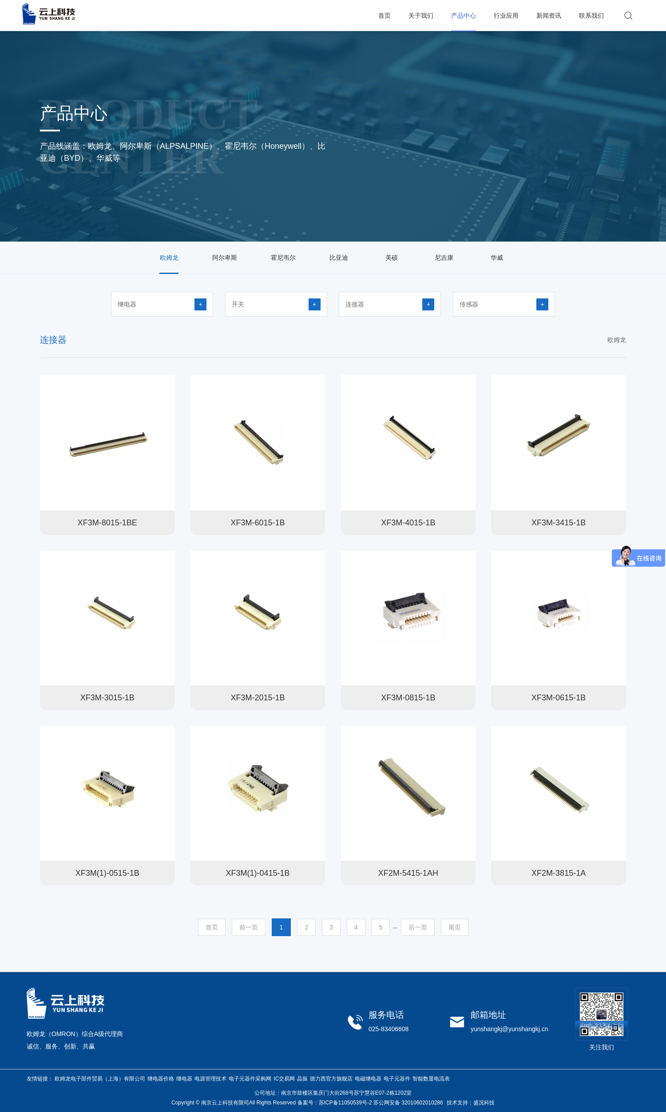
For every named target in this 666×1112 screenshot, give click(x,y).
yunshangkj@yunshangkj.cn (509, 1029)
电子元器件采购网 (250, 1079)
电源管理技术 (210, 1079)
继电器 (184, 1079)
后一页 (417, 927)
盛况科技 (484, 1103)
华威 (497, 257)
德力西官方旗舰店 (331, 1079)
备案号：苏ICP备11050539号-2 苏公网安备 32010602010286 (370, 1103)
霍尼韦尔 (283, 257)
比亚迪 (338, 257)
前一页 (248, 927)
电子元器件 (397, 1079)
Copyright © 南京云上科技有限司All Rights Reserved (233, 1103)
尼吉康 (444, 257)
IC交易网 (284, 1079)
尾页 (454, 927)
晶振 (302, 1079)
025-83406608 (388, 1029)
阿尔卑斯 (224, 257)
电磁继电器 (368, 1079)
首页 (212, 927)
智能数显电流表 (431, 1079)
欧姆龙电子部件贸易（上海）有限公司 (100, 1079)
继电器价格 (160, 1079)
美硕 (391, 257)
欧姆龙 (169, 257)
